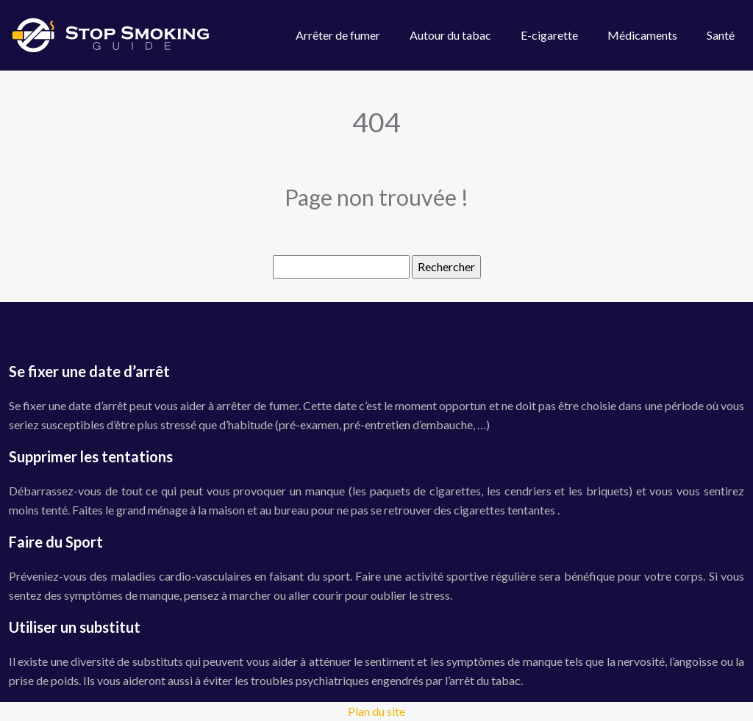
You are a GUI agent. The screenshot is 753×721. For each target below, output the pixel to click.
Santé (721, 35)
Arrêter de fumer (338, 35)
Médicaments (642, 35)
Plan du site (376, 711)
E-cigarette (549, 35)
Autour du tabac (450, 35)
